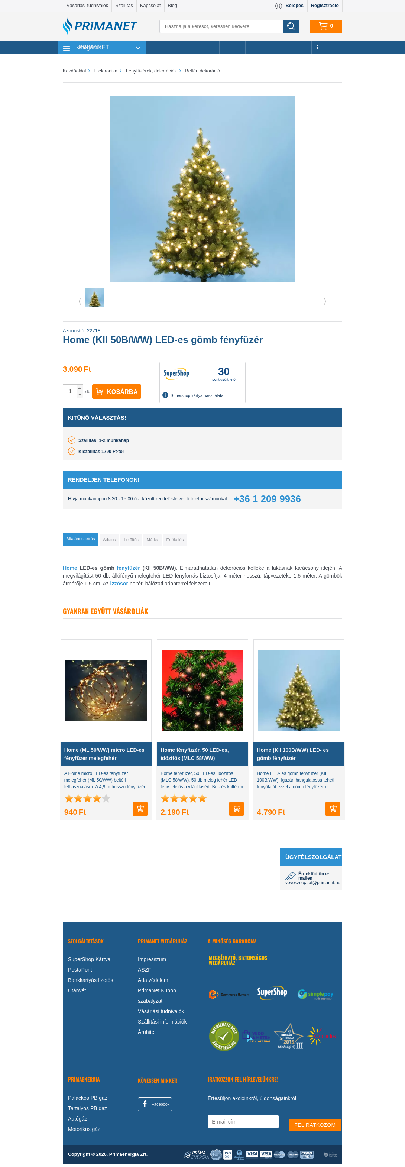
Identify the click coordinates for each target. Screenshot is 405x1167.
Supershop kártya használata (192, 395)
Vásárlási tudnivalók (87, 5)
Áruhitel (146, 1035)
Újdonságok (292, 48)
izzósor (119, 586)
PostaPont (80, 972)
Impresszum (152, 962)
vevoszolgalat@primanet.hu (312, 885)
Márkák (259, 48)
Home (70, 570)
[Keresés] (229, 26)
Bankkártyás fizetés (90, 983)
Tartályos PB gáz (87, 1111)
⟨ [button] (79, 301)
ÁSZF (144, 972)
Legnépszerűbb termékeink (182, 48)
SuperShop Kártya (89, 962)
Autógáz (77, 1121)
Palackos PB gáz (87, 1100)
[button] (80, 388)
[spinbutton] (70, 391)
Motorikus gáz (84, 1132)
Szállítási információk (162, 1024)
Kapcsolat (150, 5)
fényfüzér (128, 570)
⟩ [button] (325, 301)
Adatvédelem (153, 983)
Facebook (154, 1106)
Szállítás (124, 5)
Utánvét (77, 993)
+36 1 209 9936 (267, 498)
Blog (172, 5)
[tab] (93, 540)
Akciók (232, 48)
